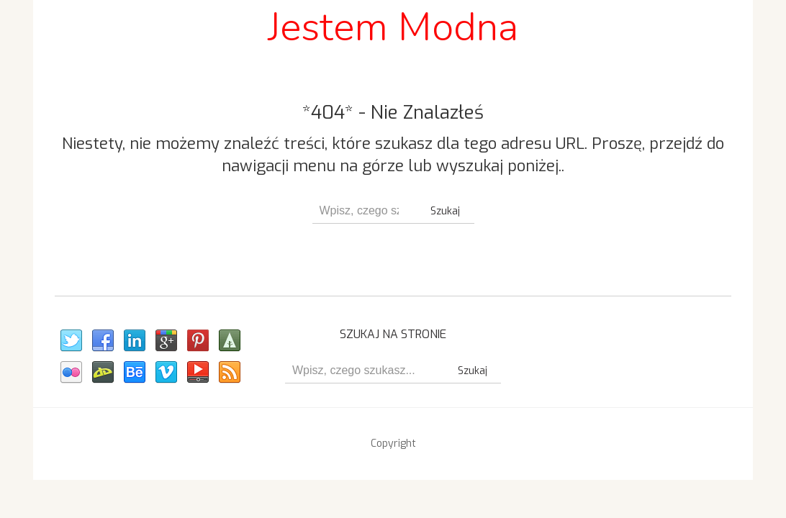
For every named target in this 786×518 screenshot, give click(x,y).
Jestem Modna (393, 27)
